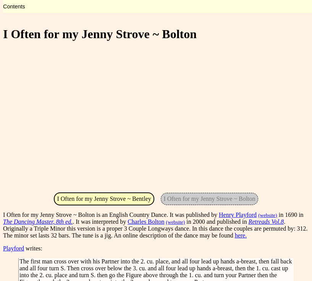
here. (241, 235)
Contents (14, 6)
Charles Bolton (146, 221)
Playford (13, 248)
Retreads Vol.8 (266, 221)
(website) (267, 215)
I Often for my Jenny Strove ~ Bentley (104, 198)
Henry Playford (238, 215)
